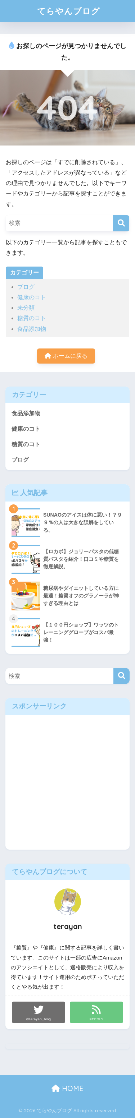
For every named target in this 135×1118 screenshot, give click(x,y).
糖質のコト (31, 318)
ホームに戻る (66, 356)
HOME (67, 1088)
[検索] (121, 223)
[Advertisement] (67, 782)
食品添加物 (31, 329)
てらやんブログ (68, 11)
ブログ (26, 287)
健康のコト (31, 297)
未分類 (26, 308)
